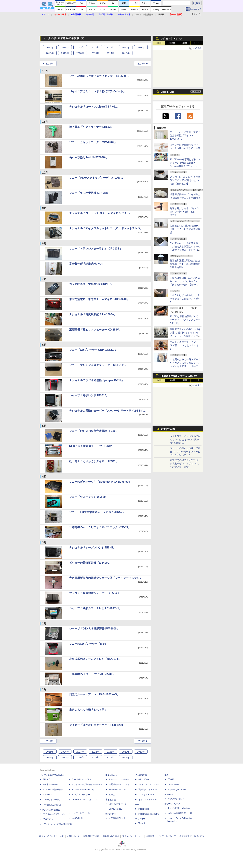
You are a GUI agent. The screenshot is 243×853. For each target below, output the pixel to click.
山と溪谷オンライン (118, 804)
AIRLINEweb (144, 779)
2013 (125, 53)
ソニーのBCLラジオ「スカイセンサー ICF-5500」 (99, 76)
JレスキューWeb (146, 794)
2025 (49, 47)
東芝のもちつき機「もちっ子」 (88, 709)
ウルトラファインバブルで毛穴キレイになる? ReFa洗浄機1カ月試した (185, 439)
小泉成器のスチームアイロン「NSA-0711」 (95, 659)
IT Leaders (48, 794)
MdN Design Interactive (148, 814)
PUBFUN (169, 794)
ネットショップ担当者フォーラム (87, 784)
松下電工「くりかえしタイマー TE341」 (93, 461)
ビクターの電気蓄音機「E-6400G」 (90, 562)
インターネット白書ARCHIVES (57, 824)
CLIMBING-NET (116, 809)
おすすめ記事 (168, 429)
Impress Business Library (83, 789)
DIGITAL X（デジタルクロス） (86, 799)
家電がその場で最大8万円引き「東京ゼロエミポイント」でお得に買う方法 (185, 463)
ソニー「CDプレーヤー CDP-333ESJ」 (93, 349)
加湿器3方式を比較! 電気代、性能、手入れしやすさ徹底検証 (185, 229)
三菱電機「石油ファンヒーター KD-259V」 (95, 329)
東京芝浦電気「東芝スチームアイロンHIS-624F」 (99, 299)
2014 (110, 53)
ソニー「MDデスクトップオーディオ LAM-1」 (97, 177)
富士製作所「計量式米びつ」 (86, 263)
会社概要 (150, 836)
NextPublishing (78, 818)
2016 (80, 53)
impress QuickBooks (177, 789)
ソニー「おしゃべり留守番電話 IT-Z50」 (93, 430)
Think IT (46, 779)
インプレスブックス (81, 813)
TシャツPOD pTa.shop (179, 808)
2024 (65, 47)
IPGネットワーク (172, 804)
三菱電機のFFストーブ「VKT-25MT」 (92, 674)
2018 (49, 53)
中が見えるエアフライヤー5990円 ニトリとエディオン (184, 345)
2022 (95, 47)
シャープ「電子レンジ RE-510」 (89, 395)
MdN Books (143, 809)
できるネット (49, 819)
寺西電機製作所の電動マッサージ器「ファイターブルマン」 (105, 577)
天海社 (171, 779)
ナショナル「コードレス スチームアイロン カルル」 (101, 213)
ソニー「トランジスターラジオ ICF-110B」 (95, 248)
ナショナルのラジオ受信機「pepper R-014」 (96, 380)
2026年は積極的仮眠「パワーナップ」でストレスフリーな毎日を (185, 319)
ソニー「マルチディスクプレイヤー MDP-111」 (98, 365)
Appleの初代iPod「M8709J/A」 (89, 157)
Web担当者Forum (51, 784)
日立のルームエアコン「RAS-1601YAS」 (94, 694)
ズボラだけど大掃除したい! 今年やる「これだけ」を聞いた (185, 298)
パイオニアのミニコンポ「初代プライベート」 (97, 91)
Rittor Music (111, 775)
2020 (125, 47)
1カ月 (197, 43)
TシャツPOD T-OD (118, 789)
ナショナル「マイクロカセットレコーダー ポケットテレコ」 (106, 228)
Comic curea (173, 784)
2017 (65, 53)
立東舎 (112, 794)
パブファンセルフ (176, 799)
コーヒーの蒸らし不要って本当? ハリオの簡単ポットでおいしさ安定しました (185, 451)
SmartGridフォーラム (81, 779)
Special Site (167, 91)
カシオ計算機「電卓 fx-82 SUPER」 (91, 284)
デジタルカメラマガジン (54, 814)
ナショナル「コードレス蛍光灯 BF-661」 (94, 106)
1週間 (184, 43)
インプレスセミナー (81, 794)
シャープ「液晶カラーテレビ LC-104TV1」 (95, 608)
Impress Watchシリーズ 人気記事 (179, 375)
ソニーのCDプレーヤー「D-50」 (89, 643)
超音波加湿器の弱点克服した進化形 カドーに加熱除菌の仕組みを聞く (185, 264)
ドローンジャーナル (52, 799)
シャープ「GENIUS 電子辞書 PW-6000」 (94, 628)
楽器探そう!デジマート (119, 784)
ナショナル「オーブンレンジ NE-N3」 (92, 547)
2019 (141, 47)
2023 (80, 47)
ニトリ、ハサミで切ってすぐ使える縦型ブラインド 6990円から (185, 135)
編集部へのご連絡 (111, 836)
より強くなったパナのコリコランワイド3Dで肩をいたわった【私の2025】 (185, 180)
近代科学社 (110, 814)
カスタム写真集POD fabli (180, 813)
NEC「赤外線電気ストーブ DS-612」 (91, 446)
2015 (95, 53)
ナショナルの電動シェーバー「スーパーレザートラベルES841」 (108, 410)
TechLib (141, 823)
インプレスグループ (167, 836)
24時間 (171, 43)
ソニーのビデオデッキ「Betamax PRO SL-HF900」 (101, 481)
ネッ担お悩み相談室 (52, 805)
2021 (110, 47)
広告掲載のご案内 (91, 836)
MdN (137, 805)
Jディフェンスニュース (149, 784)
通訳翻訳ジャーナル (147, 789)
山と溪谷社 (110, 799)
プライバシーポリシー (132, 836)
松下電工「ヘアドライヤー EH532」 (91, 126)
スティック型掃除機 (144, 14)
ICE (166, 775)
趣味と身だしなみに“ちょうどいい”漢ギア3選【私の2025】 (184, 211)
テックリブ (140, 819)
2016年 (141, 63)
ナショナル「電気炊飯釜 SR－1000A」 (93, 314)
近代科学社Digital (117, 818)
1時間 (159, 43)
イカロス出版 (141, 775)
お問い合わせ (73, 836)
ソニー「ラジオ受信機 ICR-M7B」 (90, 192)
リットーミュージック (119, 779)
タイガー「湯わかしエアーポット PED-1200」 (97, 725)
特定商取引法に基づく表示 (192, 836)
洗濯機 (161, 14)
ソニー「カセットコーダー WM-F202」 (93, 142)
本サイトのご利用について (51, 836)
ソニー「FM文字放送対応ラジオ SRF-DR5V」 (97, 512)
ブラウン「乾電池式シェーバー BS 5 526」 (95, 593)
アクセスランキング (171, 38)
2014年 (49, 63)
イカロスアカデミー (147, 799)
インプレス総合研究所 (53, 789)
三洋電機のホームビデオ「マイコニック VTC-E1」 (100, 527)
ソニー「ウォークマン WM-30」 (88, 496)
